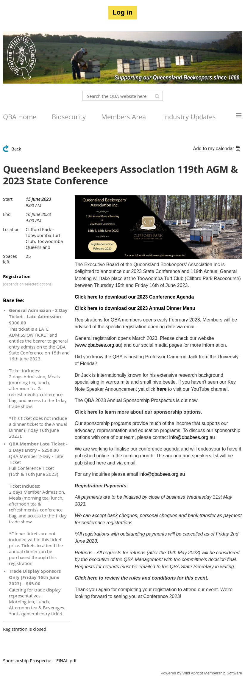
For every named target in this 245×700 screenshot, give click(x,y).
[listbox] (217, 148)
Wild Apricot (192, 673)
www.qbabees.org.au (98, 345)
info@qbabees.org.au (192, 437)
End (7, 214)
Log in (122, 12)
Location (11, 229)
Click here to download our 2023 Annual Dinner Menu (135, 308)
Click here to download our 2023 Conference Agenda (134, 296)
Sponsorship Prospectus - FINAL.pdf (40, 660)
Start (8, 199)
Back (16, 149)
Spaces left (10, 259)
